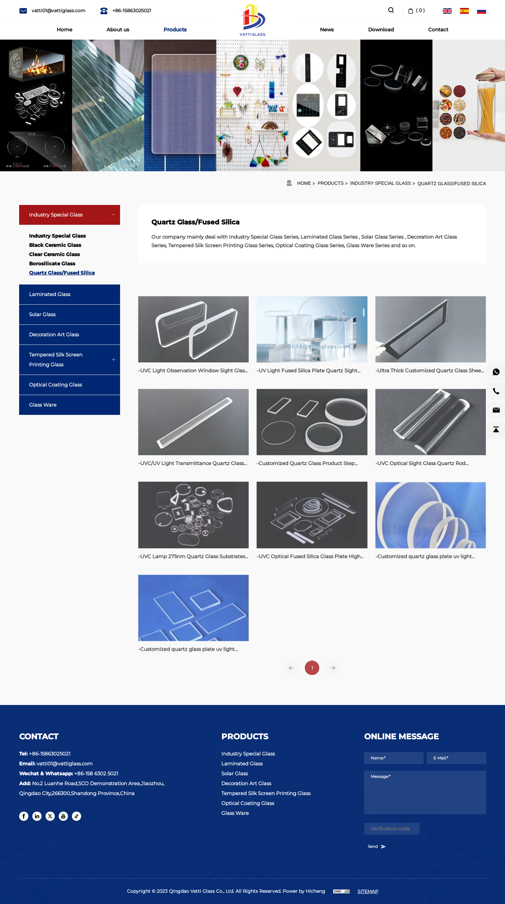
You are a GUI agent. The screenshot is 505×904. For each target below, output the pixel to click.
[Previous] (291, 674)
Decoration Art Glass (54, 334)
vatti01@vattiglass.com (52, 11)
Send (377, 847)
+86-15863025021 (125, 11)
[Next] (333, 674)
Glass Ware (42, 405)
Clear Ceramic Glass (54, 254)
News (327, 29)
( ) (416, 10)
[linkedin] (37, 816)
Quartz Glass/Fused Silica (452, 183)
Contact (438, 29)
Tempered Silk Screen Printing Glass (55, 360)
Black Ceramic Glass (55, 245)
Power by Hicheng (304, 891)
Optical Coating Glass (55, 385)
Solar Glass (42, 314)
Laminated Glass (49, 294)
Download (381, 29)
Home (64, 29)
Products (175, 29)
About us (118, 29)
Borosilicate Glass (52, 263)
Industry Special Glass (380, 183)
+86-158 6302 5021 (96, 773)
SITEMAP (368, 891)
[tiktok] (76, 816)
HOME (304, 183)
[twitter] (50, 816)
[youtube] (63, 816)
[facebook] (23, 816)
